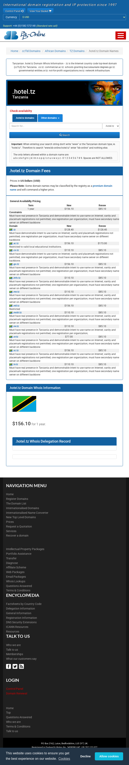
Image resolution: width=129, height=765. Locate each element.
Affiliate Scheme (16, 567)
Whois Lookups (15, 581)
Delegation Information (20, 608)
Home (14, 51)
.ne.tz (15, 326)
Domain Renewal (16, 693)
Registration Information (21, 617)
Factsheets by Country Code (23, 604)
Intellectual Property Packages (25, 549)
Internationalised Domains (22, 508)
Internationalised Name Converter (27, 512)
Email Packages (16, 576)
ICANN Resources (17, 626)
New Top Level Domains (21, 517)
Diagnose (12, 563)
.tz (14, 229)
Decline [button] (85, 756)
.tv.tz (15, 364)
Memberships (14, 654)
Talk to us (12, 649)
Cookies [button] (64, 758)
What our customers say (21, 658)
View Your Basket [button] (40, 11)
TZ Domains (77, 51)
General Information (18, 613)
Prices (10, 521)
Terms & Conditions (18, 590)
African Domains (55, 51)
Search (64, 135)
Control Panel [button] (14, 11)
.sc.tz (15, 350)
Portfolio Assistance (18, 553)
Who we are (13, 645)
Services (11, 531)
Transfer (11, 558)
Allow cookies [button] (109, 756)
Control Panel (14, 688)
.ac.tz (15, 243)
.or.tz (15, 336)
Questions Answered (19, 586)
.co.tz (15, 250)
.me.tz (15, 291)
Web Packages (15, 572)
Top (8, 712)
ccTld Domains (31, 51)
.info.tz (16, 277)
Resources (12, 631)
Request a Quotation (19, 526)
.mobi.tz (17, 312)
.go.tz (15, 264)
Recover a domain (17, 535)
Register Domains (17, 498)
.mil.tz (15, 305)
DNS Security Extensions (21, 622)
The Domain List (16, 503)
